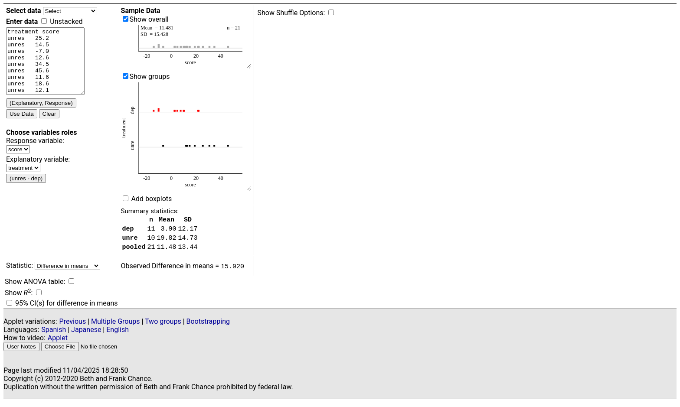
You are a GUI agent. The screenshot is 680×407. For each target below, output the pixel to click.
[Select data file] (70, 11)
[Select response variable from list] (18, 162)
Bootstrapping (208, 326)
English (117, 335)
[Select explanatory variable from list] (23, 181)
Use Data (22, 127)
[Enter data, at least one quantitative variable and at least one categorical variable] (49, 67)
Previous (72, 326)
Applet (58, 343)
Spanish (53, 335)
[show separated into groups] (125, 76)
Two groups (164, 326)
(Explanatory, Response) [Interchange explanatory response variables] (41, 115)
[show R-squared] (39, 297)
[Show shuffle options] (331, 12)
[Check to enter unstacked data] (44, 21)
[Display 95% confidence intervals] (9, 308)
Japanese (86, 335)
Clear (49, 127)
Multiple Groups (116, 326)
